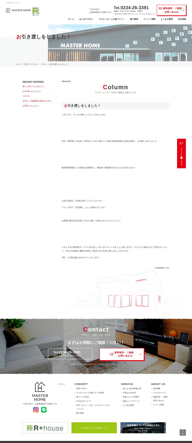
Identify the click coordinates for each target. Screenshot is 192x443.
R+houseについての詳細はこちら (94, 424)
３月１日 (26, 95)
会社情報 (179, 19)
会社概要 (156, 385)
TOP (181, 432)
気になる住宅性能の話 (132, 385)
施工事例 (131, 19)
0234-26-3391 (131, 8)
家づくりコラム (31, 63)
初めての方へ (81, 385)
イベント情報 (146, 19)
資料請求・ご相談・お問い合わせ (161, 395)
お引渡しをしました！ (32, 105)
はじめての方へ (83, 19)
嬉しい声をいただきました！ (35, 85)
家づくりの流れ (82, 393)
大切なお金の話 (129, 389)
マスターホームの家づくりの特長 (90, 389)
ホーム (68, 19)
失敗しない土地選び (131, 393)
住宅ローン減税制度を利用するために (39, 100)
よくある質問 (163, 19)
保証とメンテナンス (131, 398)
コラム (43, 63)
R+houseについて (83, 398)
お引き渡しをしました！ (33, 90)
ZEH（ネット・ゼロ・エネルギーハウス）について (93, 404)
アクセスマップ (159, 389)
